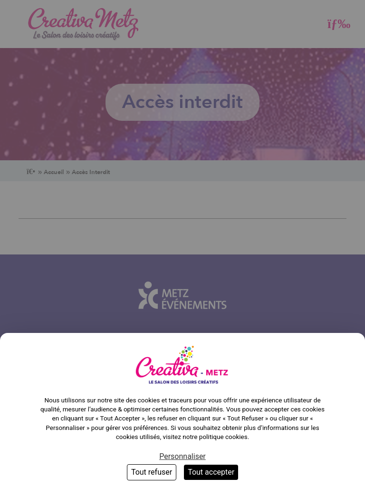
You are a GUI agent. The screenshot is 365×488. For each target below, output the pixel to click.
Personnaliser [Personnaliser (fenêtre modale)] (182, 456)
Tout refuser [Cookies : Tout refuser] (151, 472)
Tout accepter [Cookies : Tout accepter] (211, 472)
